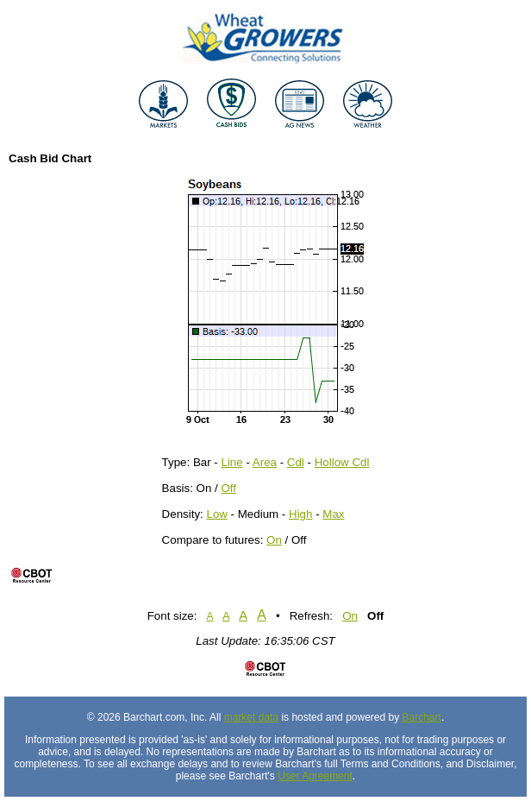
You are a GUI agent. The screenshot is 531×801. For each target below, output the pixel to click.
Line (232, 462)
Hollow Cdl (342, 462)
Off (229, 488)
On (274, 539)
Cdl (295, 462)
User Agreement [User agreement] (315, 776)
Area (265, 462)
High (300, 514)
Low (216, 514)
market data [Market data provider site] (251, 717)
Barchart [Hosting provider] (422, 717)
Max (333, 514)
